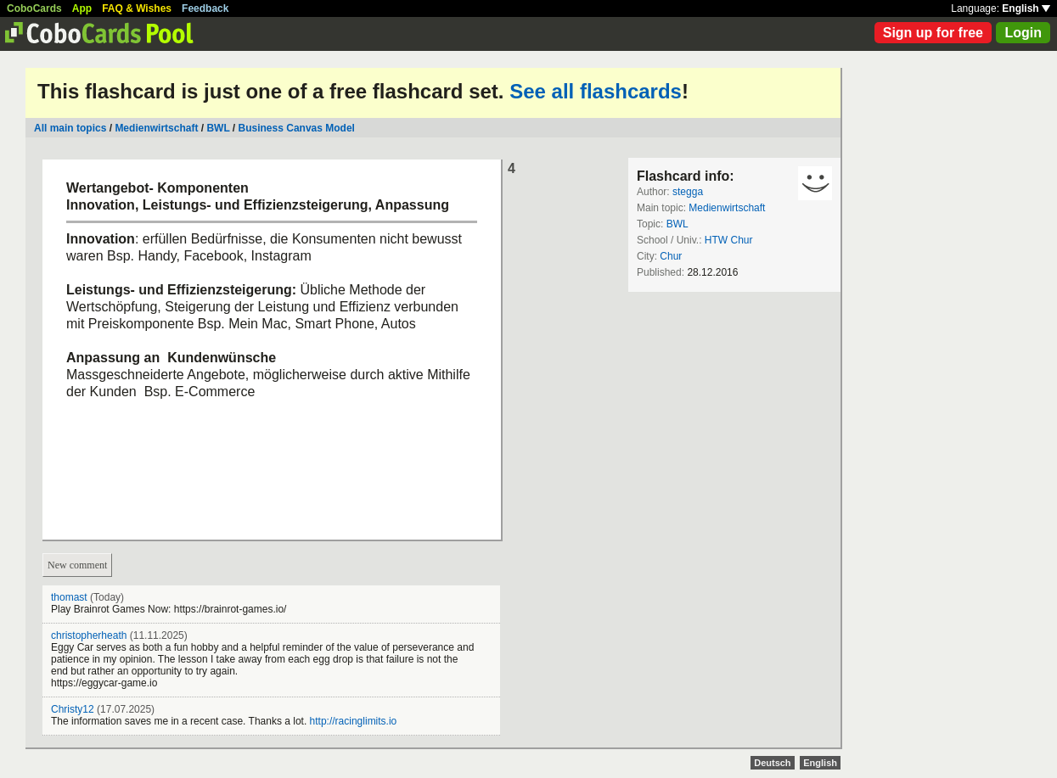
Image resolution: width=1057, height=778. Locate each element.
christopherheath (89, 635)
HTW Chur (729, 240)
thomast (69, 597)
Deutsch (772, 763)
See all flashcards (595, 91)
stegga (687, 192)
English (1026, 8)
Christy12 (72, 709)
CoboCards (34, 8)
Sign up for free (933, 32)
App (82, 8)
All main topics (70, 128)
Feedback (205, 8)
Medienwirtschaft (156, 128)
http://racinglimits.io (353, 721)
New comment (77, 565)
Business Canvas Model (297, 128)
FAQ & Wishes (136, 8)
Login (1023, 32)
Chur (671, 256)
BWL (217, 128)
